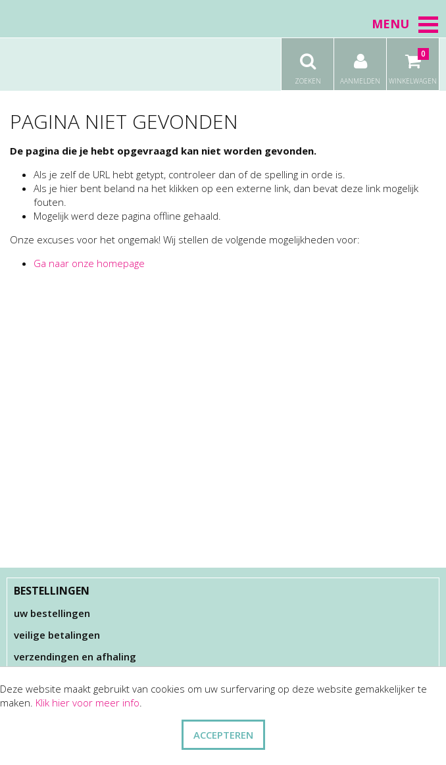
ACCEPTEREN (223, 734)
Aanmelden (360, 62)
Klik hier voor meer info (87, 702)
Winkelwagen (413, 62)
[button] (428, 24)
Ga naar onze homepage (89, 263)
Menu (405, 23)
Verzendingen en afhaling (75, 656)
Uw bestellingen (52, 613)
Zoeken (308, 62)
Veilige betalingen (57, 634)
